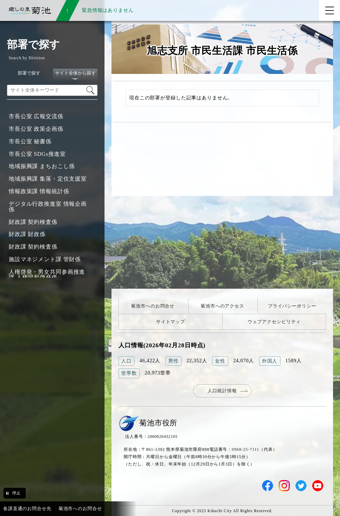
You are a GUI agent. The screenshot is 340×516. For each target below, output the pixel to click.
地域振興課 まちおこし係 (42, 166)
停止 (16, 493)
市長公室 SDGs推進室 (37, 154)
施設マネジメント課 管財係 (45, 259)
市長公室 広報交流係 (36, 116)
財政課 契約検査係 (33, 222)
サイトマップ (170, 321)
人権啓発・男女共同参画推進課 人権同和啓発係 (47, 274)
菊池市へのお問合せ (153, 306)
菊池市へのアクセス (222, 306)
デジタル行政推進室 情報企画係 (48, 206)
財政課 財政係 (27, 234)
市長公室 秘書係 (30, 141)
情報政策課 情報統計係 (39, 191)
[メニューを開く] (329, 10)
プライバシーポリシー (292, 306)
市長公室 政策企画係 (36, 129)
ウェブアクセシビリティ (274, 321)
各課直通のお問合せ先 (27, 508)
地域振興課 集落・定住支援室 (48, 179)
